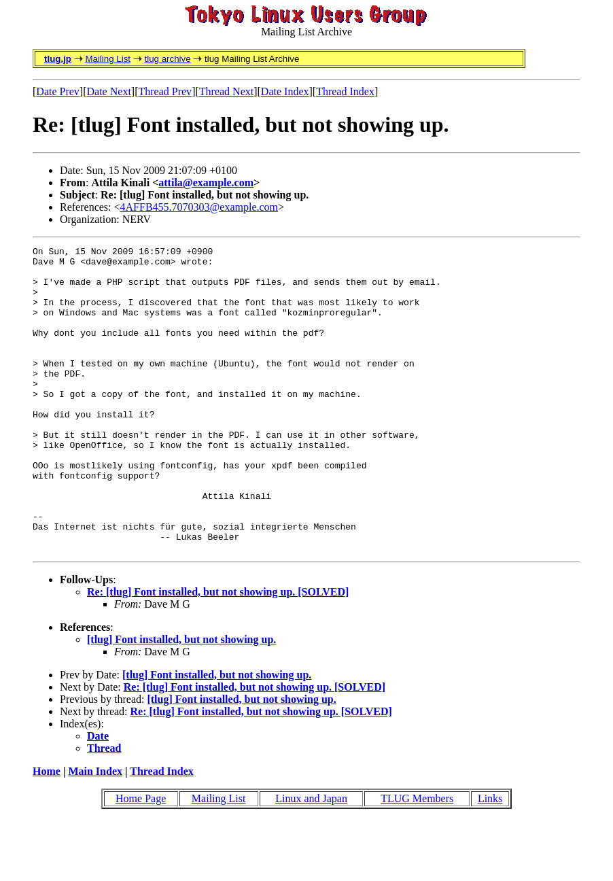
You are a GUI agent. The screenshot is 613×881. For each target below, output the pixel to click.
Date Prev (58, 91)
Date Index (285, 91)
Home (46, 832)
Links (490, 859)
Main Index (95, 832)
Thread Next (226, 91)
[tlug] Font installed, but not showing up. (181, 700)
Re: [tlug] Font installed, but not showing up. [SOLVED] (218, 653)
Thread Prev (165, 91)
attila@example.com (205, 182)
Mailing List (107, 59)
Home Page (141, 859)
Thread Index (345, 91)
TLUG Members (417, 859)
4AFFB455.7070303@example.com (199, 207)
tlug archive (167, 59)
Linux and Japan (311, 859)
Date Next (109, 91)
